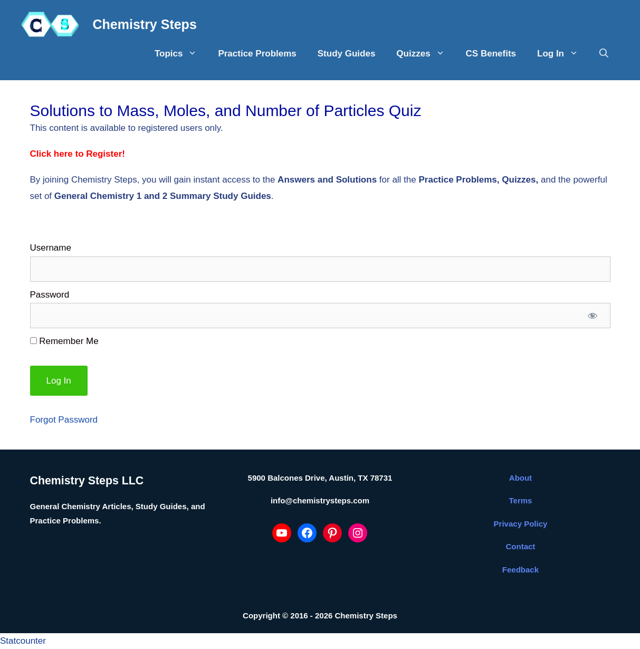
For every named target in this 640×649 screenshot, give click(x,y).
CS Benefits (491, 54)
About (520, 477)
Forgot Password (64, 420)
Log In (563, 54)
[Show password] (592, 315)
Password (50, 295)
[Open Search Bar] (604, 54)
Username (50, 248)
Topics (181, 54)
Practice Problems (257, 54)
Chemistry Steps (145, 24)
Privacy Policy (521, 523)
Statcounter (23, 641)
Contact (521, 546)
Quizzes (425, 54)
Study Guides (347, 54)
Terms (520, 500)
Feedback (520, 569)
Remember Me (64, 341)
